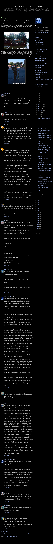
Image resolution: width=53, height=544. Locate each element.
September (40, 110)
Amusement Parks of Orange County (43, 79)
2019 (38, 202)
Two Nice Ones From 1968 (44, 147)
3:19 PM (6, 487)
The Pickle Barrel (39, 86)
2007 (38, 226)
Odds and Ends (41, 185)
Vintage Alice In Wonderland (41, 72)
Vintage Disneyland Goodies (41, 84)
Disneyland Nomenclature (41, 49)
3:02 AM (6, 121)
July (39, 114)
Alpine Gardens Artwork (43, 187)
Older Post (30, 533)
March (39, 194)
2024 (38, 97)
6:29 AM (6, 199)
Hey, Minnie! (40, 166)
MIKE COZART (7, 403)
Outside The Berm (39, 69)
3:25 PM (6, 501)
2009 (38, 222)
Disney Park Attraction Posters (42, 81)
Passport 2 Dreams (39, 51)
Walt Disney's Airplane (43, 145)
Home (17, 533)
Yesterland (37, 47)
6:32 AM (6, 216)
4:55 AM (6, 143)
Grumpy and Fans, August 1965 (45, 124)
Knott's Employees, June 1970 (44, 135)
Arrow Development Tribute (41, 58)
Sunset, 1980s (41, 143)
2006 (38, 228)
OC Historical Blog (39, 62)
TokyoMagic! (7, 112)
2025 (38, 95)
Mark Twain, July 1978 (43, 158)
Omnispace (6, 269)
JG (5, 220)
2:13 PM (6, 455)
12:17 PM (6, 399)
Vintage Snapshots (42, 183)
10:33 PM (6, 528)
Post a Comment (4, 531)
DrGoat (6, 390)
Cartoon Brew (38, 40)
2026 (38, 93)
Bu (5, 124)
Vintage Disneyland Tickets (41, 63)
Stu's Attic (37, 55)
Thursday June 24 (42, 133)
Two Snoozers (41, 126)
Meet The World (38, 46)
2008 (38, 224)
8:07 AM (6, 250)
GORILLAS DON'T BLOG (26, 6)
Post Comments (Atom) (12, 536)
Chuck (5, 147)
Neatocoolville (38, 67)
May (39, 190)
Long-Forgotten (38, 56)
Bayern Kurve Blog (39, 53)
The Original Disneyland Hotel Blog (43, 82)
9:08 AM (6, 265)
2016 (38, 208)
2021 (38, 103)
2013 (38, 214)
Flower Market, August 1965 (44, 177)
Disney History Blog (39, 44)
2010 (38, 220)
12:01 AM (19, 85)
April (39, 192)
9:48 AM (6, 292)
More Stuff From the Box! (43, 122)
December (40, 104)
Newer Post (3, 533)
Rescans (40, 156)
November (40, 106)
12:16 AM (6, 108)
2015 (38, 210)
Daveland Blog (38, 39)
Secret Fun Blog (38, 70)
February (40, 196)
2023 (38, 99)
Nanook (6, 93)
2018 (38, 204)
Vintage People (41, 162)
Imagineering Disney (39, 65)
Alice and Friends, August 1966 (45, 137)
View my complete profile (42, 32)
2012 (38, 216)
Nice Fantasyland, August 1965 (45, 181)
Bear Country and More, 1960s (44, 168)
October (40, 108)
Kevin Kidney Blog (39, 74)
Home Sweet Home (42, 128)
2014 (38, 212)
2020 (38, 200)
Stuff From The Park (39, 37)
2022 (38, 101)
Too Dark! (4, 18)
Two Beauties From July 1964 (44, 164)
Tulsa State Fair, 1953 (42, 179)
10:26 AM (6, 387)
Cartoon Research (39, 42)
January (40, 198)
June (39, 116)
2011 (38, 218)
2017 (38, 206)
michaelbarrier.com (39, 60)
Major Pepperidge (8, 296)
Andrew (6, 203)
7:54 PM (6, 512)
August (39, 112)
